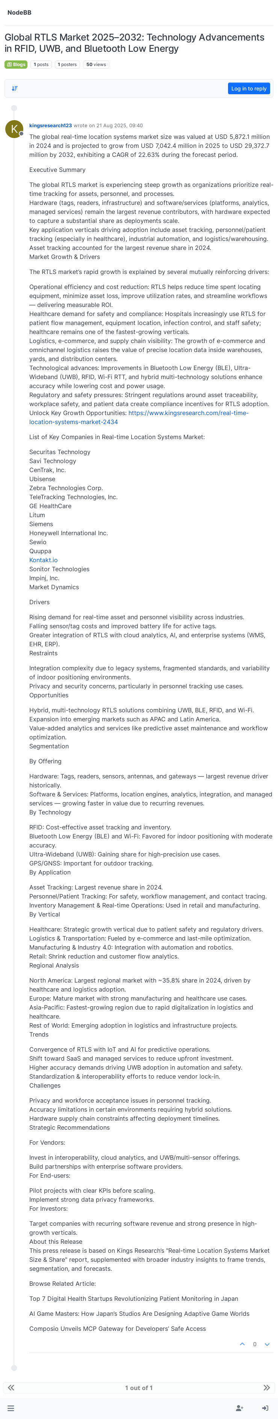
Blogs (16, 64)
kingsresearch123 (50, 125)
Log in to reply (249, 88)
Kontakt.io (43, 560)
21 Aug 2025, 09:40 (120, 125)
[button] (10, 1408)
